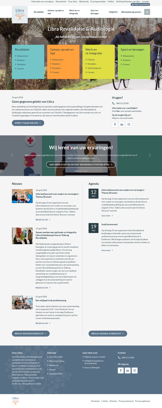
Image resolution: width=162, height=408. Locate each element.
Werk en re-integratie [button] (74, 12)
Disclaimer (95, 401)
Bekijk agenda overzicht (108, 333)
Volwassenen (22, 56)
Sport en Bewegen (92, 367)
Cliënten (91, 59)
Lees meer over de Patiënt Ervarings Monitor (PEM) (81, 164)
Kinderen (21, 60)
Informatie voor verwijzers (42, 1)
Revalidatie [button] (39, 12)
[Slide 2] (81, 171)
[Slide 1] (76, 171)
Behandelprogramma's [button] (131, 12)
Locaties (145, 1)
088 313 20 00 (122, 103)
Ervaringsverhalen (98, 1)
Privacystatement (126, 401)
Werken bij (83, 1)
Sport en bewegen (132, 49)
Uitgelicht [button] (113, 12)
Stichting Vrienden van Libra (128, 1)
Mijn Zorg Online (140, 4)
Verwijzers (21, 64)
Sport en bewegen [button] (95, 12)
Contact (20, 68)
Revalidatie (22, 49)
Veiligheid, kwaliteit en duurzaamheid (94, 362)
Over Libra (72, 1)
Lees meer (107, 215)
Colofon (104, 401)
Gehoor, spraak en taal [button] (56, 12)
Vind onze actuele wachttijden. (127, 111)
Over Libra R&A (56, 357)
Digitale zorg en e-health (94, 357)
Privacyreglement (142, 401)
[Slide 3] (85, 171)
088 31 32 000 (128, 357)
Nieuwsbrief (61, 1)
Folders (111, 1)
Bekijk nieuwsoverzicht (31, 333)
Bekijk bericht (43, 219)
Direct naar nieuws (28, 123)
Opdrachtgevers (94, 68)
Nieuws (52, 369)
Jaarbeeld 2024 (55, 374)
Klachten (113, 401)
